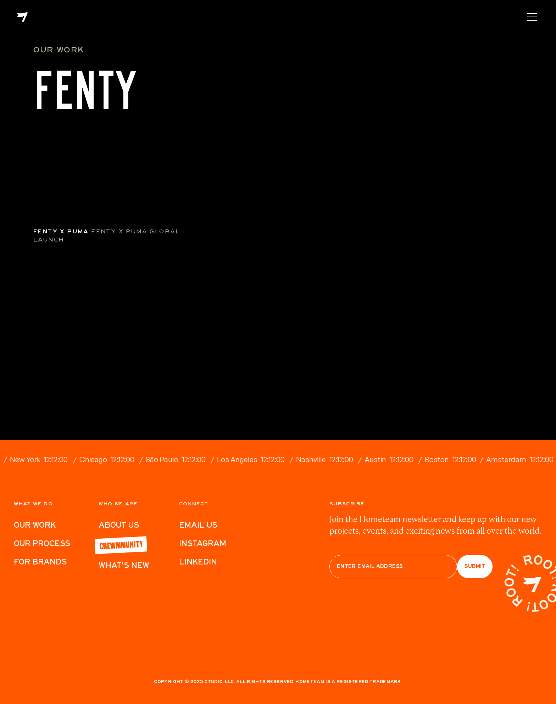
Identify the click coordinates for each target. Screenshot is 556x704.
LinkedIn (198, 561)
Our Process (42, 543)
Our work (35, 525)
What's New (124, 565)
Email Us (198, 525)
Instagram (202, 543)
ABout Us (119, 525)
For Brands (40, 561)
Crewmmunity (121, 544)
